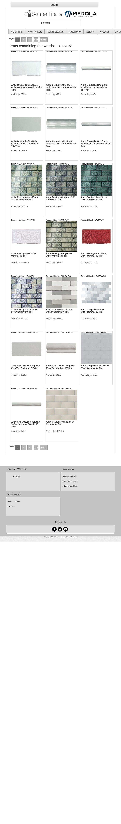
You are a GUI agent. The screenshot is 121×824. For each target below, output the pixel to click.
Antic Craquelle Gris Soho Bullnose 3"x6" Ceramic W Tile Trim (24, 143)
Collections (16, 31)
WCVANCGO (101, 332)
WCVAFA (30, 164)
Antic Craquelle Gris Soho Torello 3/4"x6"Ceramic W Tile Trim (96, 143)
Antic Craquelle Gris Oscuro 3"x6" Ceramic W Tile (95, 367)
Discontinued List (70, 481)
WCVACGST (101, 108)
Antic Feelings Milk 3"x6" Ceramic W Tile (24, 254)
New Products (35, 31)
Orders (11, 506)
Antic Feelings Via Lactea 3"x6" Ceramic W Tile (24, 310)
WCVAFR (100, 220)
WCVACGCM (66, 52)
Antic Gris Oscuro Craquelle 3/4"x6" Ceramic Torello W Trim (25, 424)
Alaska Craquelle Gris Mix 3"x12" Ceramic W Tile (59, 310)
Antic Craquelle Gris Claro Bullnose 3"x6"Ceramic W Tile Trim (26, 87)
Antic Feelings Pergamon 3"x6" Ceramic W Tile (59, 254)
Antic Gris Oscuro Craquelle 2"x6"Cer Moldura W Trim (60, 367)
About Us (104, 31)
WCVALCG (66, 276)
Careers (90, 31)
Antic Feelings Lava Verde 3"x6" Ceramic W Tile (94, 198)
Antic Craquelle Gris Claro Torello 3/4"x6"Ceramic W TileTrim (94, 87)
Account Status (14, 501)
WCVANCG (101, 276)
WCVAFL (100, 164)
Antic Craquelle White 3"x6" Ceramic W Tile (60, 423)
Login (54, 4)
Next (36, 40)
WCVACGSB (32, 108)
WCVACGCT (101, 52)
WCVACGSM (66, 108)
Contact (17, 476)
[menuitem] (17, 31)
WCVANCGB (32, 332)
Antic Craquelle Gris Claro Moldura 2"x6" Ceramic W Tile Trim (61, 87)
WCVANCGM (66, 332)
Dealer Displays (55, 31)
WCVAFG (65, 164)
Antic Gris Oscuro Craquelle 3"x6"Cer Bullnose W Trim (25, 367)
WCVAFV (30, 276)
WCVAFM (31, 220)
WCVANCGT (32, 388)
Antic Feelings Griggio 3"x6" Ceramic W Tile (60, 198)
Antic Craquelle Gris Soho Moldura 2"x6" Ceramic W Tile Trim (61, 143)
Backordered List (70, 486)
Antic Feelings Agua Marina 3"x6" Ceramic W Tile (25, 198)
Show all (43, 40)
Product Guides (70, 476)
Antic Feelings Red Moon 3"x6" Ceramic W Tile (93, 254)
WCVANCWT (66, 388)
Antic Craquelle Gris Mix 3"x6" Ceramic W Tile (93, 310)
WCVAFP (65, 220)
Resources (75, 31)
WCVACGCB (32, 52)
